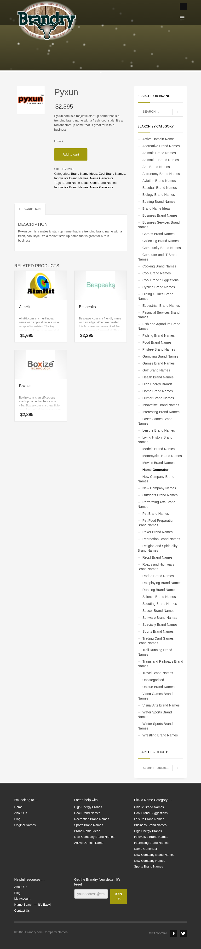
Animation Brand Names (161, 160)
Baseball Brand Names (160, 188)
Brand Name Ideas (84, 173)
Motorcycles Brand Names (162, 456)
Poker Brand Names (158, 532)
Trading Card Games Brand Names (156, 641)
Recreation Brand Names (161, 539)
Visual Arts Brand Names (161, 705)
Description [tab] (30, 209)
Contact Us (22, 910)
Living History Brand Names (155, 439)
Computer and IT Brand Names (158, 257)
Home (18, 807)
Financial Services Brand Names (159, 315)
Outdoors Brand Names (160, 495)
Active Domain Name (158, 139)
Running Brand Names (160, 590)
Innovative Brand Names (71, 178)
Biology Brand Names (159, 195)
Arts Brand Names (156, 167)
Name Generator (101, 178)
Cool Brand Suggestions (161, 280)
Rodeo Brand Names (158, 576)
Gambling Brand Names (160, 356)
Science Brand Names (159, 597)
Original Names (25, 825)
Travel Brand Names (158, 673)
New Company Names (159, 488)
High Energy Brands (157, 384)
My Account (22, 898)
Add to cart (71, 154)
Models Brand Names (159, 449)
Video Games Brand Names (155, 696)
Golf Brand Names (156, 370)
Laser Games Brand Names (155, 421)
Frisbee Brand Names (159, 349)
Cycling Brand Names (159, 287)
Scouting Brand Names (160, 604)
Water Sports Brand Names (155, 714)
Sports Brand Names (158, 631)
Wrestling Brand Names (160, 735)
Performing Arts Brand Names (157, 504)
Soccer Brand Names (158, 611)
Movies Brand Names (159, 463)
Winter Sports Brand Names (155, 726)
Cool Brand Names (112, 173)
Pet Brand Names (156, 513)
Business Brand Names (160, 215)
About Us (20, 813)
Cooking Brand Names (159, 266)
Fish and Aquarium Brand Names (159, 326)
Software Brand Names (160, 617)
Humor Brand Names (158, 398)
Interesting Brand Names (161, 412)
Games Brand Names (159, 363)
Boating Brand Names (159, 201)
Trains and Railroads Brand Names (160, 664)
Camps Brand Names (159, 234)
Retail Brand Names (157, 557)
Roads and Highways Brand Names (156, 566)
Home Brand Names (158, 391)
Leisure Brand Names (159, 430)
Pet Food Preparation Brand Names (156, 523)
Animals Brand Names (159, 153)
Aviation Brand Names (159, 181)
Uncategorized (153, 680)
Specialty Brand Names (160, 624)
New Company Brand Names (156, 479)
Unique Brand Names (159, 687)
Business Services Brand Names (159, 224)
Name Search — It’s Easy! (32, 904)
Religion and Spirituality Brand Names (158, 548)
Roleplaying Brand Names (162, 583)
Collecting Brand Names (161, 241)
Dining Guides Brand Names (155, 296)
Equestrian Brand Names (161, 305)
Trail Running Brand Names (155, 652)
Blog (17, 819)
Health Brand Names (158, 377)
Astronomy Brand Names (161, 174)
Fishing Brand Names (159, 335)
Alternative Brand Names (161, 146)
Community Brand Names (162, 248)
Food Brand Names (157, 342)
